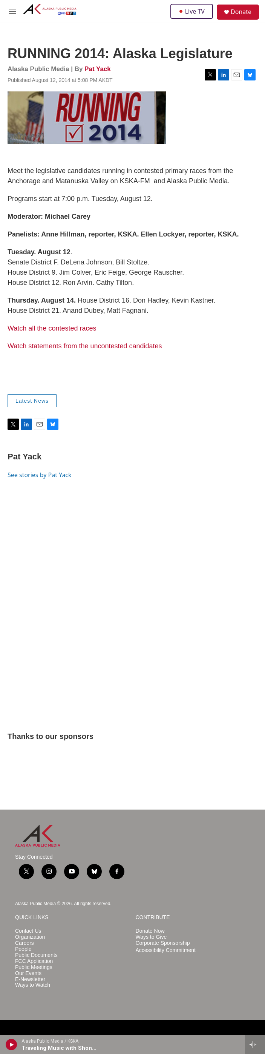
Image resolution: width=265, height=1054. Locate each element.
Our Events (28, 973)
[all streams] (255, 1044)
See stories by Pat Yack (40, 475)
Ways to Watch (32, 985)
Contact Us (28, 931)
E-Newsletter (30, 979)
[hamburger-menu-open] (12, 11)
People (23, 949)
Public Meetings (33, 967)
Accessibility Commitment (166, 950)
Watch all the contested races (52, 328)
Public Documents (36, 955)
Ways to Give (151, 937)
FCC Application (34, 961)
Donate (241, 11)
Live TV (192, 11)
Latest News (32, 401)
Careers (24, 943)
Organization (30, 937)
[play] (11, 1044)
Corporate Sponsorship (163, 943)
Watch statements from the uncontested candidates (85, 346)
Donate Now (150, 931)
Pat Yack (97, 69)
